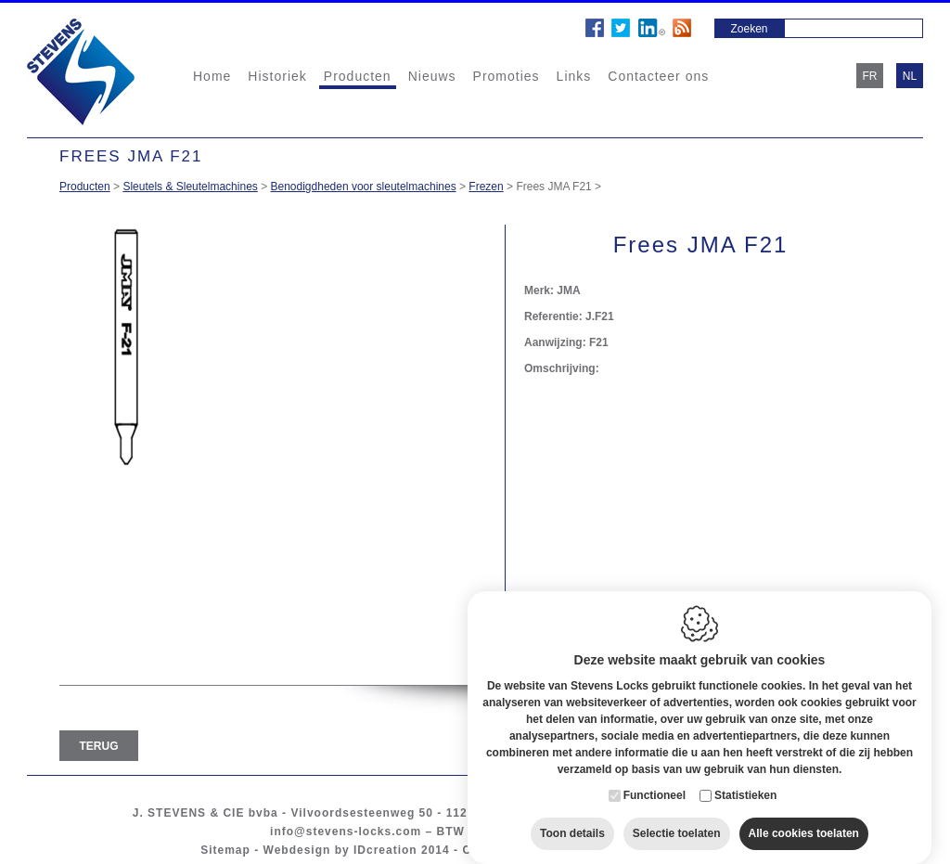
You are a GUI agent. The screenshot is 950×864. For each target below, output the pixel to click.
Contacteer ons (658, 76)
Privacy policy (603, 850)
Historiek (277, 76)
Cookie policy (504, 850)
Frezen (486, 186)
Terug (99, 746)
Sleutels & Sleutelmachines (189, 186)
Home (212, 76)
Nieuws (432, 76)
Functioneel (654, 776)
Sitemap (225, 850)
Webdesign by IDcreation (340, 850)
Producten (358, 76)
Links (574, 76)
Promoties (506, 76)
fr (870, 76)
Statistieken (745, 776)
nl (910, 76)
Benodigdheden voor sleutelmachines (363, 186)
